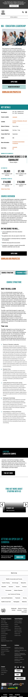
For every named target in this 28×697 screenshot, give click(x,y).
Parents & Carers (4, 649)
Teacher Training (6, 583)
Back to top (14, 573)
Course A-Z (3, 635)
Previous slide (2, 504)
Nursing (25, 598)
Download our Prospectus (11, 92)
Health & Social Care (6, 602)
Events (2, 674)
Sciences (24, 586)
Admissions (3, 639)
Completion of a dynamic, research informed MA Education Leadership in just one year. (13, 246)
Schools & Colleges (5, 651)
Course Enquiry (4, 633)
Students (18, 671)
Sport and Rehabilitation (7, 598)
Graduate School (18, 662)
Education (3, 586)
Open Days (3, 621)
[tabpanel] (14, 353)
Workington (24, 612)
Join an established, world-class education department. (12, 232)
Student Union (18, 635)
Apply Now (14, 82)
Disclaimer (17, 695)
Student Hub (17, 633)
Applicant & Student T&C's (6, 641)
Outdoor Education (18, 590)
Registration (17, 626)
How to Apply (4, 622)
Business (11, 586)
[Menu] (24, 12)
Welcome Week (18, 628)
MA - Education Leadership (13, 26)
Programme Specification (18, 142)
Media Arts (23, 583)
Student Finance (4, 624)
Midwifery (24, 602)
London (25, 610)
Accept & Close (14, 6)
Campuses (3, 632)
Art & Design (15, 583)
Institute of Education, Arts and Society (20, 651)
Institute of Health (18, 657)
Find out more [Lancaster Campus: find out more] (8, 473)
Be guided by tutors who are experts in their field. (13, 236)
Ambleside (13, 608)
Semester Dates (18, 630)
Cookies (5, 695)
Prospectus (15, 143)
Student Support (4, 628)
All (13, 149)
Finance (16, 624)
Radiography (16, 602)
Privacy (11, 695)
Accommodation (4, 626)
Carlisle (13, 610)
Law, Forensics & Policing (14, 594)
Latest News (3, 672)
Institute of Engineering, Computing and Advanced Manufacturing (20, 655)
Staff (17, 674)
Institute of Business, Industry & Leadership (19, 648)
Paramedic (17, 598)
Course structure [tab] (7, 273)
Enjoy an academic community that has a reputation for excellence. (14, 239)
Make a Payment (18, 632)
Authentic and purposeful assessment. (11, 243)
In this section (14, 17)
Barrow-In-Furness (22, 608)
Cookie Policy (21, 4)
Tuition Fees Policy (5, 189)
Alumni (2, 653)
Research (3, 654)
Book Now (19, 557)
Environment (8, 590)
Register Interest (14, 87)
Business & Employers (6, 647)
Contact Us (3, 669)
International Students (6, 630)
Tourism (18, 586)
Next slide (25, 504)
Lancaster (14, 117)
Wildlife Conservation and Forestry (14, 579)
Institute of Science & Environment (19, 660)
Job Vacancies (4, 670)
